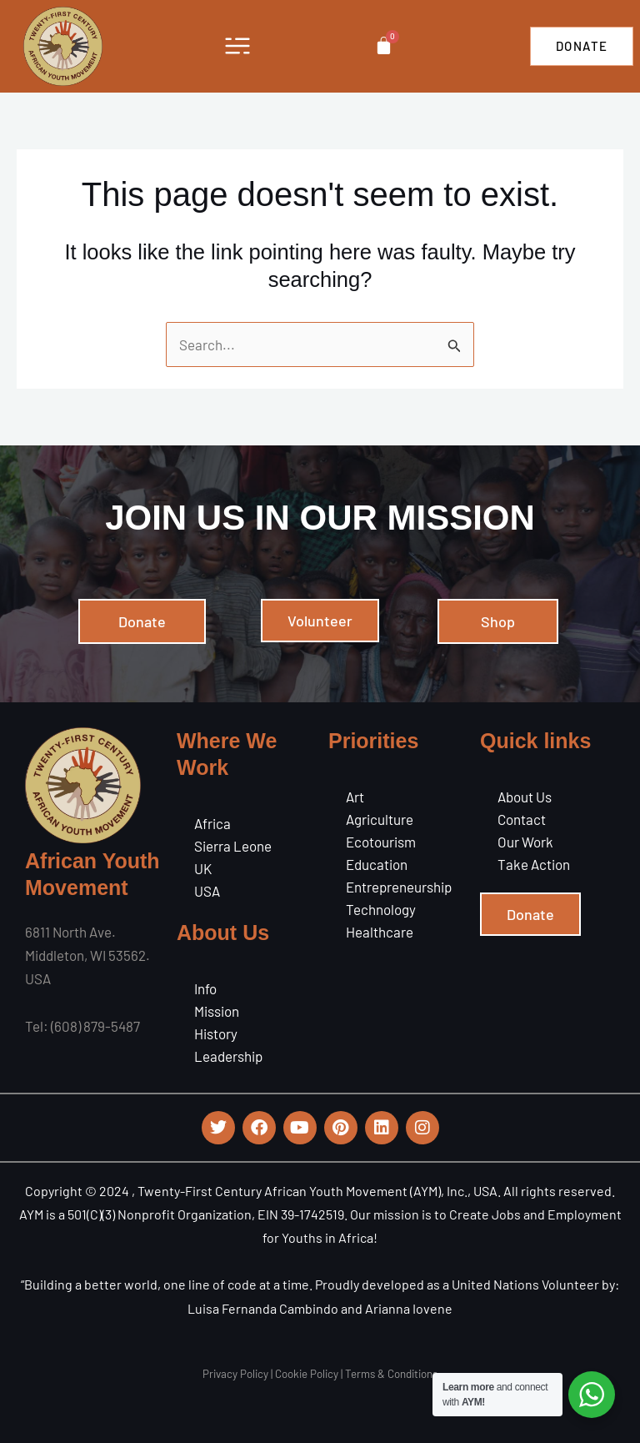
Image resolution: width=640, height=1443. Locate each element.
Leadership (228, 1056)
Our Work (525, 841)
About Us (525, 796)
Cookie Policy (306, 1373)
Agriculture (379, 819)
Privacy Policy (235, 1373)
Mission (216, 1011)
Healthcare (379, 931)
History (216, 1033)
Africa (212, 823)
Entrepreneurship (399, 886)
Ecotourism (381, 841)
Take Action (534, 864)
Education (377, 864)
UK (203, 868)
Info (205, 988)
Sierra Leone (233, 845)
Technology (381, 909)
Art (355, 796)
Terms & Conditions (391, 1373)
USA (207, 890)
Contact (522, 819)
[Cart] (383, 45)
